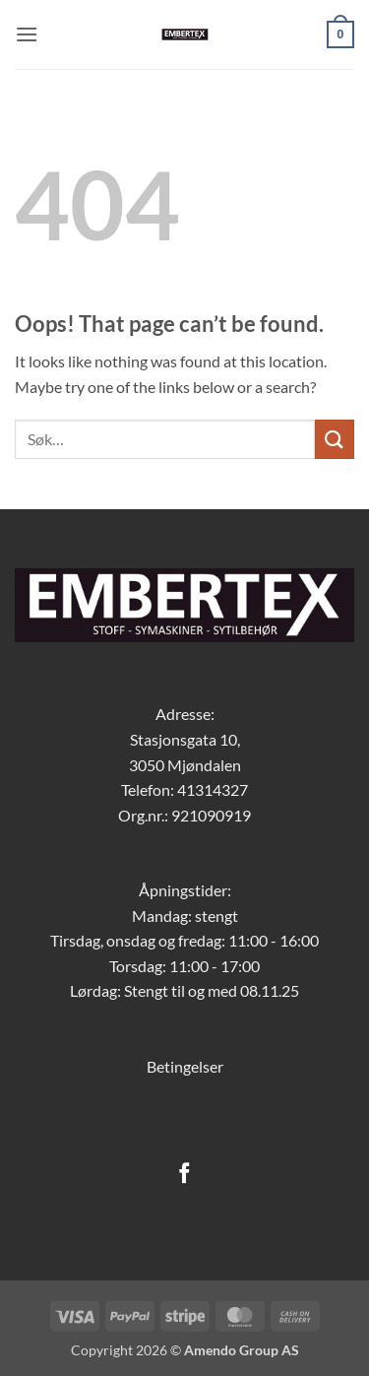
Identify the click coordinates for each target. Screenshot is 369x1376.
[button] (26, 34)
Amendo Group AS (241, 1350)
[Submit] (334, 439)
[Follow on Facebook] (184, 1174)
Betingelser (185, 1066)
